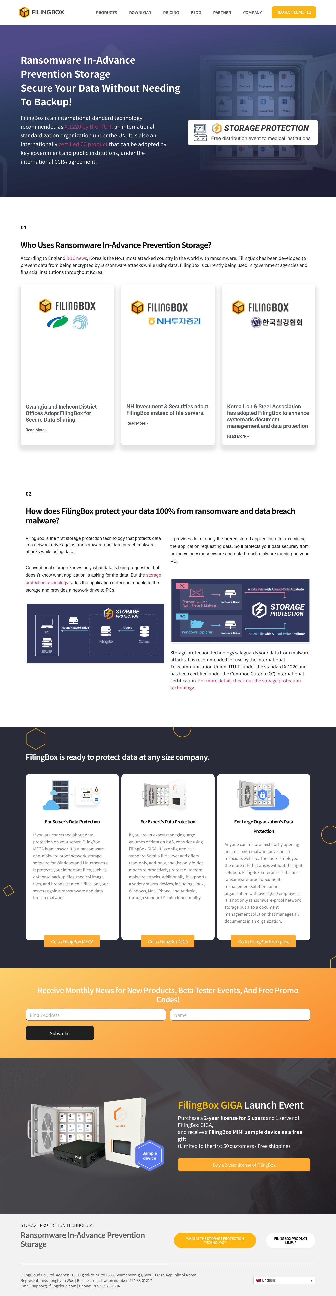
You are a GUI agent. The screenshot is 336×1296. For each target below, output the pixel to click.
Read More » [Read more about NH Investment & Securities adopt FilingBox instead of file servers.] (137, 423)
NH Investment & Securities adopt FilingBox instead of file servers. (167, 409)
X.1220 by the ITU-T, (89, 126)
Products (106, 12)
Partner (222, 12)
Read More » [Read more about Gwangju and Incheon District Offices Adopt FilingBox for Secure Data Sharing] (36, 430)
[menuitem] (284, 1280)
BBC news (76, 258)
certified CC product (83, 144)
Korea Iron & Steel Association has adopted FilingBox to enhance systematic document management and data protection (268, 416)
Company (252, 12)
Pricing (171, 12)
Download (140, 12)
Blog (196, 12)
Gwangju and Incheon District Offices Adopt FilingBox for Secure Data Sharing (61, 413)
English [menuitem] (268, 1280)
